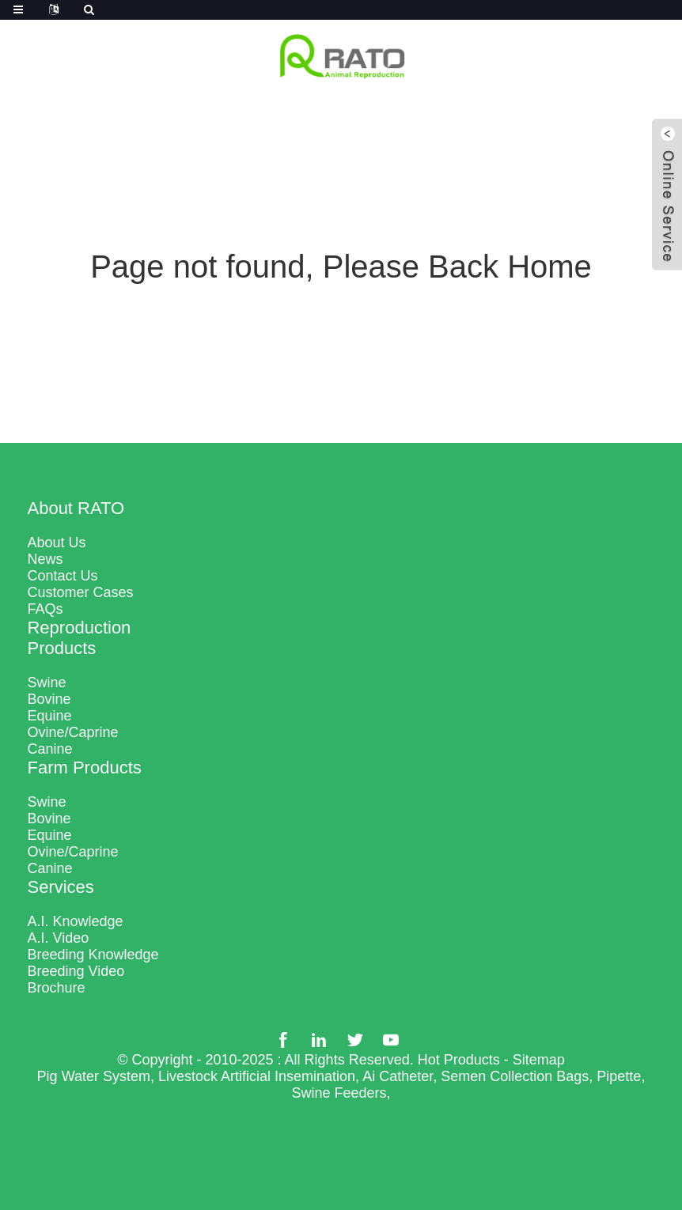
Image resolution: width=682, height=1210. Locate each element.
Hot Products (459, 1060)
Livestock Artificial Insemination (256, 1076)
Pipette (619, 1076)
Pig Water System (93, 1076)
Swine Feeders (338, 1093)
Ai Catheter (397, 1076)
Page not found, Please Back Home (341, 266)
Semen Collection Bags (515, 1076)
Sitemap (539, 1060)
